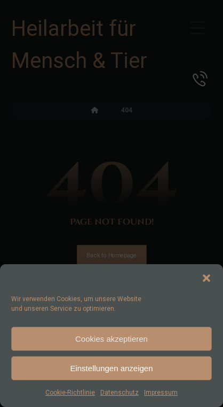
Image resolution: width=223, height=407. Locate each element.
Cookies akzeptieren (111, 338)
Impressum (161, 392)
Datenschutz (119, 392)
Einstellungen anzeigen (111, 368)
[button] (206, 278)
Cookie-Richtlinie (70, 392)
